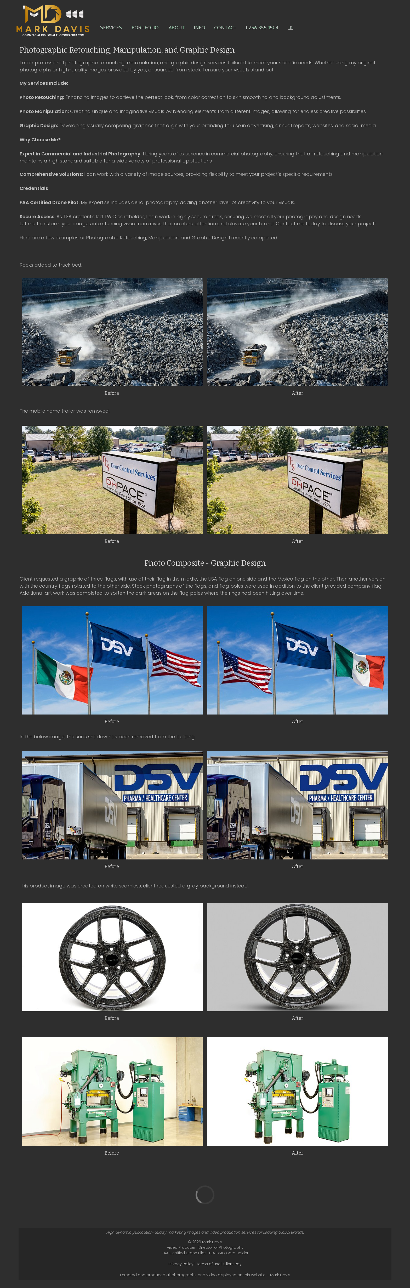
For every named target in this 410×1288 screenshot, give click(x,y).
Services (111, 27)
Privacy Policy (180, 1264)
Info (199, 27)
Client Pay (232, 1264)
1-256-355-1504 (262, 27)
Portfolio (145, 27)
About (177, 27)
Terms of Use (208, 1264)
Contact (225, 27)
